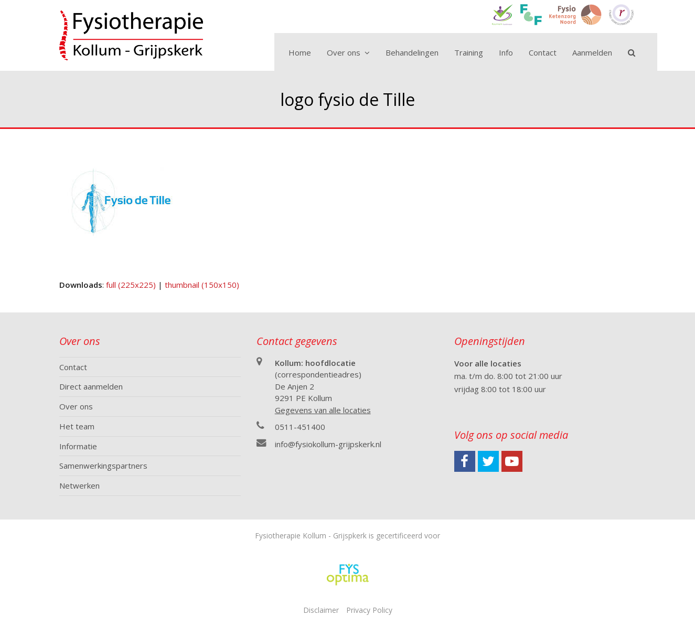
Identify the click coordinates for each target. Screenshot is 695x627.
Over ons (76, 406)
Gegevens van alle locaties (323, 410)
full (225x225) (131, 284)
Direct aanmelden (91, 386)
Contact (73, 367)
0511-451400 (300, 426)
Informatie (78, 446)
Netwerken (79, 485)
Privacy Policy (369, 610)
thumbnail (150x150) (202, 284)
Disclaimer (321, 610)
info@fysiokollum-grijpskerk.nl (328, 444)
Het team (76, 426)
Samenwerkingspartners (103, 465)
